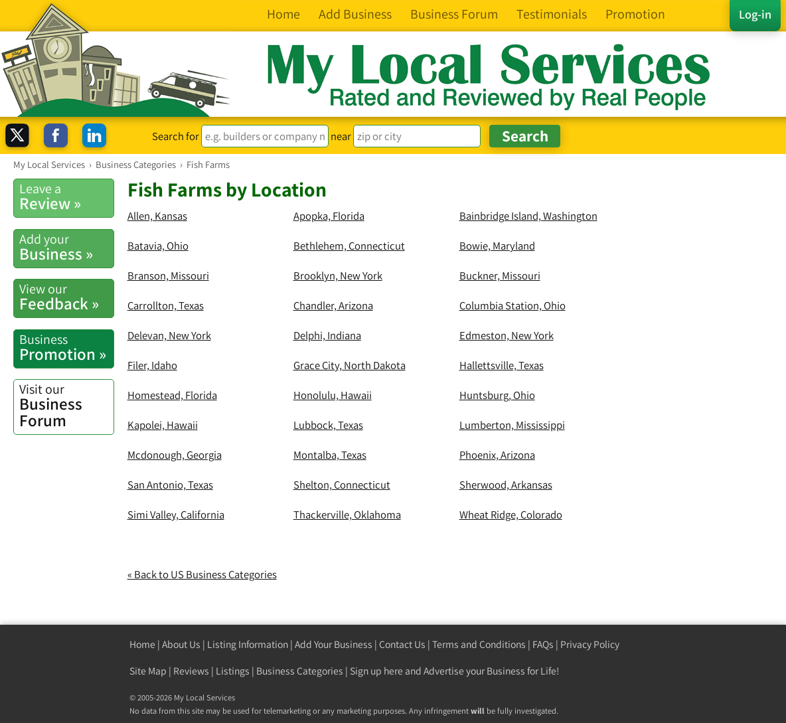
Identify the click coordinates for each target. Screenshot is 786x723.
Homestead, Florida (172, 395)
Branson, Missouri (168, 275)
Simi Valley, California (175, 514)
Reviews (191, 671)
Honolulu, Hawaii (332, 395)
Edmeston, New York (506, 335)
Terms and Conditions (479, 644)
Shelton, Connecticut (341, 484)
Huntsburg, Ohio (497, 395)
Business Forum (66, 405)
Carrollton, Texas (165, 305)
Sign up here (376, 671)
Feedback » (66, 297)
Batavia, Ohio (158, 245)
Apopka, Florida (328, 215)
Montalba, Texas (329, 454)
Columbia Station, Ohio (512, 305)
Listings (233, 671)
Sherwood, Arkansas (505, 484)
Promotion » (66, 347)
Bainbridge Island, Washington (528, 215)
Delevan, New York (169, 335)
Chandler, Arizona (333, 305)
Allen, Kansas (157, 215)
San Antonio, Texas (170, 484)
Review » (66, 197)
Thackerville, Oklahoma (347, 514)
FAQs (543, 644)
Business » (66, 247)
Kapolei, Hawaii (162, 425)
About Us (181, 644)
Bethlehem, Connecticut (349, 245)
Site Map (148, 671)
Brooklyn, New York (337, 275)
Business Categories (299, 671)
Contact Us (402, 644)
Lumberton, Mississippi (512, 425)
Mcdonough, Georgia (174, 454)
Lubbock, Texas (328, 425)
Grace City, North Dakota (349, 365)
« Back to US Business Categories (202, 574)
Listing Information (247, 644)
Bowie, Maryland (497, 245)
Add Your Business (333, 644)
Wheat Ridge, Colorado (510, 514)
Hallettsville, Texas (501, 365)
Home (142, 644)
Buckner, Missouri (499, 275)
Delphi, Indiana (327, 335)
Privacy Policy (589, 644)
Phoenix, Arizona (497, 454)
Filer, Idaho (152, 365)
